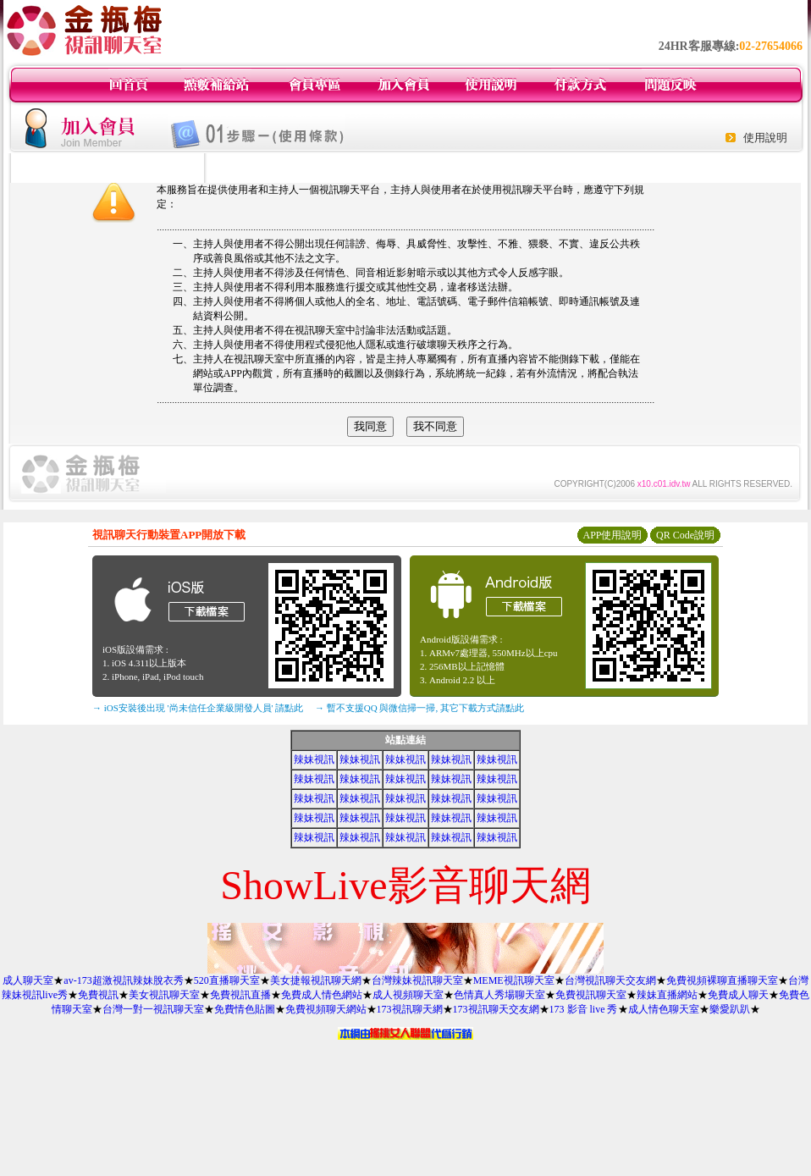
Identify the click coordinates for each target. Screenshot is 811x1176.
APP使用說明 (612, 535)
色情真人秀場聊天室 (499, 995)
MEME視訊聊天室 (513, 980)
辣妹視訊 (314, 759)
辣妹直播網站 (667, 995)
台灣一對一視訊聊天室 (153, 1009)
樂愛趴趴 (729, 1009)
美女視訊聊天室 (164, 995)
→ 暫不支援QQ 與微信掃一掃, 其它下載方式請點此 (419, 708)
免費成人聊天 (738, 995)
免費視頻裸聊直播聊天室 (722, 980)
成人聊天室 (28, 980)
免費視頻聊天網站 (326, 1009)
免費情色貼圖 (244, 1009)
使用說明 (765, 137)
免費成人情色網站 (321, 995)
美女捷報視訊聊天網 (315, 980)
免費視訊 (98, 995)
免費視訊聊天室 (590, 995)
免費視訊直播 (240, 995)
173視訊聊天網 (410, 1009)
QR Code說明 (685, 535)
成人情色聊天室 (663, 1009)
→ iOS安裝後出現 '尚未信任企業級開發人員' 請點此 (197, 708)
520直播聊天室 (227, 980)
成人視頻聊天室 (408, 995)
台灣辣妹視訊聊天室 (417, 980)
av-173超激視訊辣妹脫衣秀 (123, 980)
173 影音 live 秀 (583, 1009)
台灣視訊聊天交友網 (610, 980)
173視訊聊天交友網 (496, 1009)
